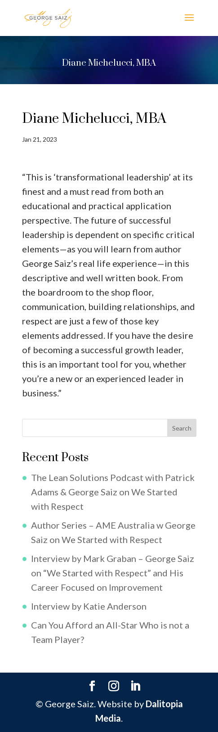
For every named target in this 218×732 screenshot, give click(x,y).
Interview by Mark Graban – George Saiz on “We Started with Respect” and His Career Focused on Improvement (112, 573)
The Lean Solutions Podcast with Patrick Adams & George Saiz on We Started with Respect (113, 492)
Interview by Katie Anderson (89, 606)
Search (181, 428)
